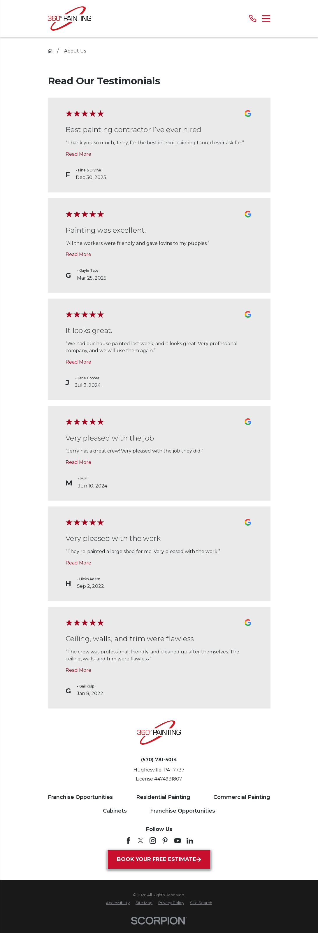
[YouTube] (177, 840)
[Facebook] (128, 840)
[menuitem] (118, 903)
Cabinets (115, 811)
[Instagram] (153, 840)
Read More (78, 154)
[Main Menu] (266, 18)
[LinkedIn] (190, 840)
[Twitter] (140, 840)
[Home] (69, 18)
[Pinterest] (165, 840)
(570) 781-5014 (159, 759)
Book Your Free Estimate (159, 859)
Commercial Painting (241, 797)
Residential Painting (163, 797)
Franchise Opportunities (80, 797)
